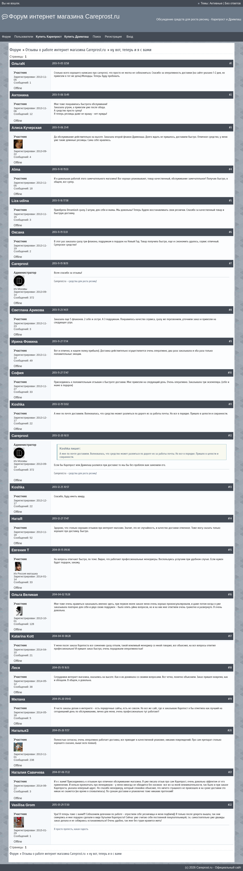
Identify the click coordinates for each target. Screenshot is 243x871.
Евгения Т (20, 550)
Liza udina (20, 201)
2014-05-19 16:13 (60, 667)
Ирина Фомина (25, 342)
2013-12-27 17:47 (60, 518)
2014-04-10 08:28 (61, 636)
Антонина (20, 95)
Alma (16, 169)
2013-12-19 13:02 (60, 404)
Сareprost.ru (204, 867)
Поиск (97, 36)
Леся (16, 668)
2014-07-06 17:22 (61, 772)
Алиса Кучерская (27, 128)
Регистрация (113, 36)
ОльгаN (18, 64)
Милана (18, 699)
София (18, 373)
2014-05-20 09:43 (61, 699)
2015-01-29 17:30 (60, 804)
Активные (216, 3)
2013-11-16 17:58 (60, 200)
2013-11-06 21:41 (60, 127)
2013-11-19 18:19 (60, 263)
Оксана (18, 232)
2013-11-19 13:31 (60, 232)
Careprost (20, 264)
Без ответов (233, 3)
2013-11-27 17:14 (60, 341)
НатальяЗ (20, 731)
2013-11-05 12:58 (60, 63)
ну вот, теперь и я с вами (130, 49)
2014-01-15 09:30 (61, 549)
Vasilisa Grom (23, 805)
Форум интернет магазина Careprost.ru (64, 16)
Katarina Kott (23, 636)
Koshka (18, 404)
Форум (6, 36)
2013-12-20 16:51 (60, 435)
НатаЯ (17, 519)
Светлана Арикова (28, 310)
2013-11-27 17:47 (60, 372)
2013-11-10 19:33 (60, 169)
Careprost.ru (60, 281)
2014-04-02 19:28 (61, 594)
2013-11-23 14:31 (60, 309)
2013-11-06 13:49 (60, 94)
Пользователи (23, 36)
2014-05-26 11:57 (60, 730)
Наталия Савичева (28, 772)
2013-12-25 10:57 (60, 487)
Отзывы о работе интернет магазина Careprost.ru (66, 49)
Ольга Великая (25, 595)
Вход (130, 36)
